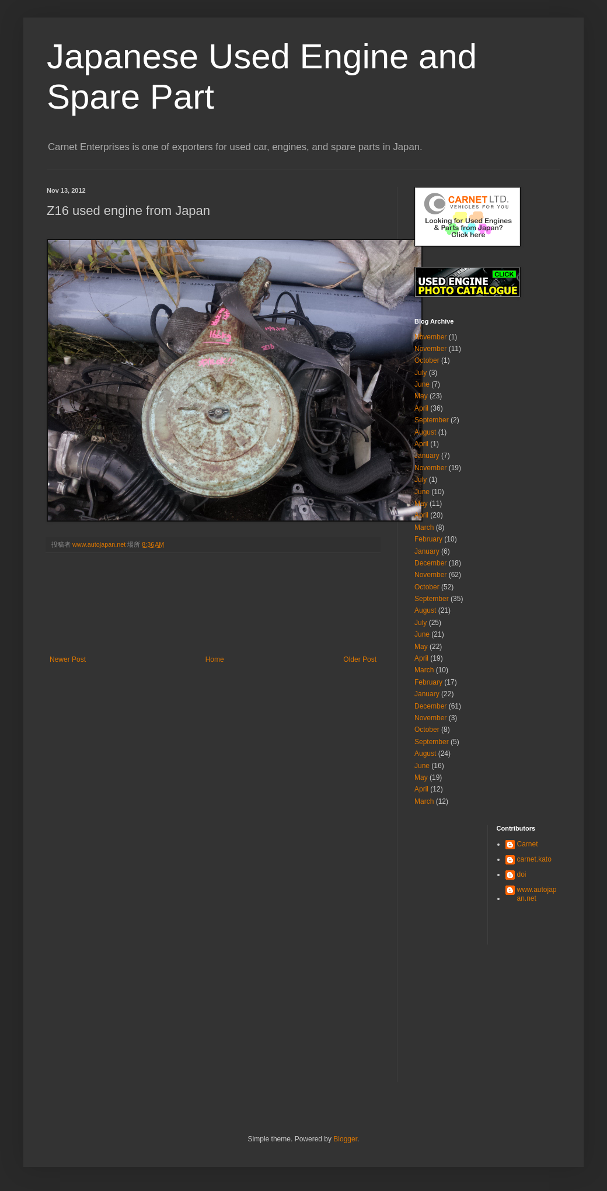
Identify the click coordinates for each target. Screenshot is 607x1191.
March (424, 527)
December (430, 563)
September (431, 420)
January (426, 456)
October (426, 360)
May (421, 396)
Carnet (527, 844)
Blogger (345, 1139)
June (422, 384)
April (421, 408)
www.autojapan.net (537, 894)
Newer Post (68, 659)
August (425, 432)
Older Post (359, 659)
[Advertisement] (213, 604)
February (428, 539)
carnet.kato (534, 859)
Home (214, 659)
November (430, 337)
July (420, 373)
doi (521, 874)
